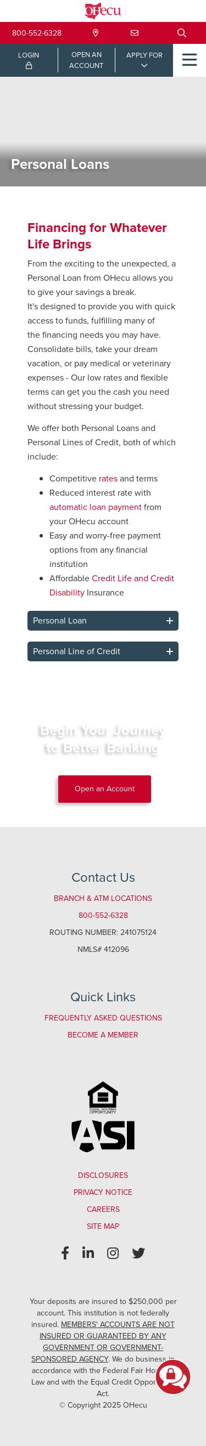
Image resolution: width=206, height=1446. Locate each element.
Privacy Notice (103, 1192)
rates (108, 478)
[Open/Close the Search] (182, 33)
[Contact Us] (134, 33)
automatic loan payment (95, 507)
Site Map (103, 1226)
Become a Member (103, 1035)
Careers (103, 1209)
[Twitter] (138, 1253)
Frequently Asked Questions (103, 1018)
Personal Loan (60, 620)
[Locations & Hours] (96, 33)
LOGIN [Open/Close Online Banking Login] (28, 60)
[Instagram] (113, 1253)
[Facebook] (65, 1253)
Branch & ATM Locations (103, 898)
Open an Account (105, 789)
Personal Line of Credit (76, 651)
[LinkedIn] (88, 1253)
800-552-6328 (37, 33)
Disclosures (103, 1175)
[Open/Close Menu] (189, 60)
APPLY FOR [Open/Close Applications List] (144, 55)
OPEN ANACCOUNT (86, 60)
